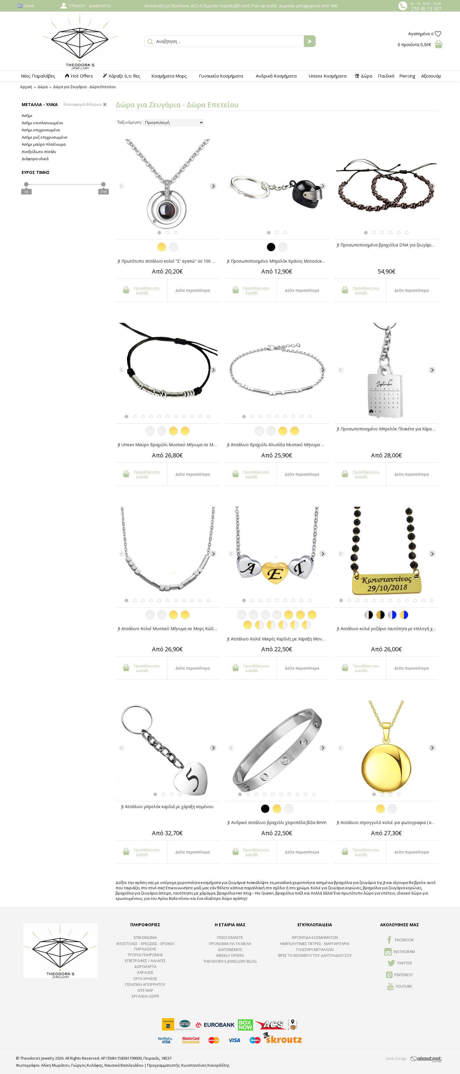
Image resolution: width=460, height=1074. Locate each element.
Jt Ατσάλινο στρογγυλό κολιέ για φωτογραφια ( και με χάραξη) (387, 822)
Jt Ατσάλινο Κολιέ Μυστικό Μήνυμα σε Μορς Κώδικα (168, 628)
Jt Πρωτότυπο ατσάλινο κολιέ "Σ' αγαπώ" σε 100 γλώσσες (168, 261)
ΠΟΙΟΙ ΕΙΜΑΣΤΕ (230, 937)
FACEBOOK (399, 940)
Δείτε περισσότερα (192, 290)
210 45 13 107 (426, 9)
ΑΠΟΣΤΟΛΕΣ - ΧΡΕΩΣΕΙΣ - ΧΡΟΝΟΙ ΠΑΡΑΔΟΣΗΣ (145, 946)
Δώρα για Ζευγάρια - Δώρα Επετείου (84, 86)
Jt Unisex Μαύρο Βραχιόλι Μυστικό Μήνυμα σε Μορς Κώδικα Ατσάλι (168, 444)
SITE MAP (145, 990)
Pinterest (399, 975)
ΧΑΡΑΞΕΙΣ (145, 972)
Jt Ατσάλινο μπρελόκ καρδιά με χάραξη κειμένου (167, 806)
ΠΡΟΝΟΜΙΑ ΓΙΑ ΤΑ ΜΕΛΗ (230, 943)
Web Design (396, 1058)
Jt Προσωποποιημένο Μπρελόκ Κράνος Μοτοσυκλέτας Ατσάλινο (278, 261)
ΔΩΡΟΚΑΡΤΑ (145, 966)
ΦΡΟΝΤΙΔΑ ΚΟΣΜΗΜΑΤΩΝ (315, 937)
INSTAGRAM (399, 952)
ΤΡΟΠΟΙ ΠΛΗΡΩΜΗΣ (145, 954)
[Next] (213, 186)
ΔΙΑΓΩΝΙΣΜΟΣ (230, 949)
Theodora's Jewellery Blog (230, 961)
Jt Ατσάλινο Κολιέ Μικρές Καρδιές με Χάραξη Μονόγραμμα (278, 639)
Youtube (399, 986)
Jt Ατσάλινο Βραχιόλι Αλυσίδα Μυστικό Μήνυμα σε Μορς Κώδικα (278, 444)
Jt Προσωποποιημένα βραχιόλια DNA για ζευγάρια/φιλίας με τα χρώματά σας (387, 245)
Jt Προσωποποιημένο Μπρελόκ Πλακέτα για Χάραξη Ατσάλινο (387, 429)
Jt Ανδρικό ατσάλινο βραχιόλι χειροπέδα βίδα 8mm (277, 822)
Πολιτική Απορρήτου (145, 984)
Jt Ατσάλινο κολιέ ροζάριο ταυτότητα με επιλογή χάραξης (387, 628)
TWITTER (400, 963)
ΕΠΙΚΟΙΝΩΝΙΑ (145, 937)
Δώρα (43, 86)
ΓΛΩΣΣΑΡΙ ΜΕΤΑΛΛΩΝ (315, 949)
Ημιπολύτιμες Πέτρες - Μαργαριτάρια (314, 943)
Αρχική (26, 86)
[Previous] (122, 186)
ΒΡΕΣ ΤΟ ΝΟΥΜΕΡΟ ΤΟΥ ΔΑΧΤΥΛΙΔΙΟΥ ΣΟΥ (315, 955)
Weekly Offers (230, 955)
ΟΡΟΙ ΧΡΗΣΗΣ (145, 978)
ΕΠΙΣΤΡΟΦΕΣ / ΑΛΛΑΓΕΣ (145, 960)
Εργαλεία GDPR (145, 996)
